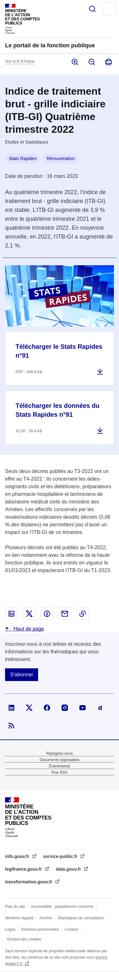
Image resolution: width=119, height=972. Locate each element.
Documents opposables (59, 760)
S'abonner (21, 674)
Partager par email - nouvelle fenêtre (64, 613)
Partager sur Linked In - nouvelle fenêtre (11, 613)
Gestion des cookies (24, 939)
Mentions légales (19, 918)
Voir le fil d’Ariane (20, 61)
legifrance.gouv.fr (24, 869)
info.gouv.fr (17, 856)
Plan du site (15, 906)
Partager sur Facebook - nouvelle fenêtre (47, 613)
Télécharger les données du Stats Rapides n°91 (58, 410)
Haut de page (28, 628)
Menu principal (110, 9)
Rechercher (92, 9)
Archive (45, 918)
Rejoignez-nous (59, 753)
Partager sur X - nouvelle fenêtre (29, 613)
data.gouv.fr (69, 869)
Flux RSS (59, 772)
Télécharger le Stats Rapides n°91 (59, 351)
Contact (71, 929)
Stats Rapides (22, 158)
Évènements (59, 766)
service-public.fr (61, 856)
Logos (10, 929)
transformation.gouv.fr (29, 881)
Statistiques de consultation (81, 918)
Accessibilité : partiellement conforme (62, 906)
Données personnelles (40, 929)
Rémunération (61, 158)
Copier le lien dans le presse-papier (82, 613)
